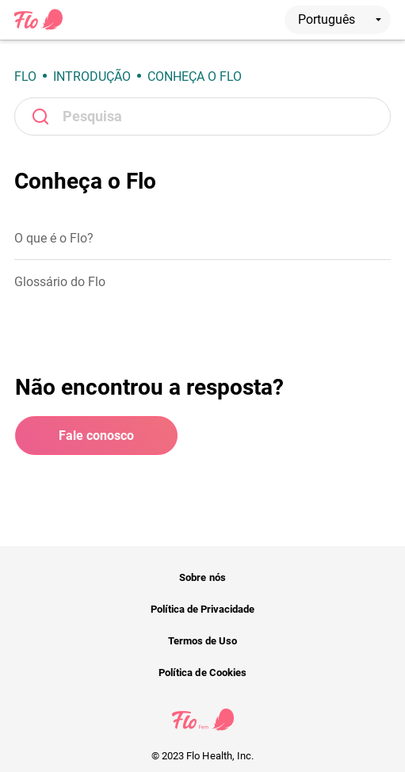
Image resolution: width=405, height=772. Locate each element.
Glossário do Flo (59, 281)
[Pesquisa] (202, 116)
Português (339, 19)
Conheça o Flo (194, 76)
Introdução (92, 76)
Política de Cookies (202, 672)
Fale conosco (96, 435)
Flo (25, 76)
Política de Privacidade (203, 609)
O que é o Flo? (54, 238)
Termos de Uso (202, 641)
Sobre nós (202, 577)
